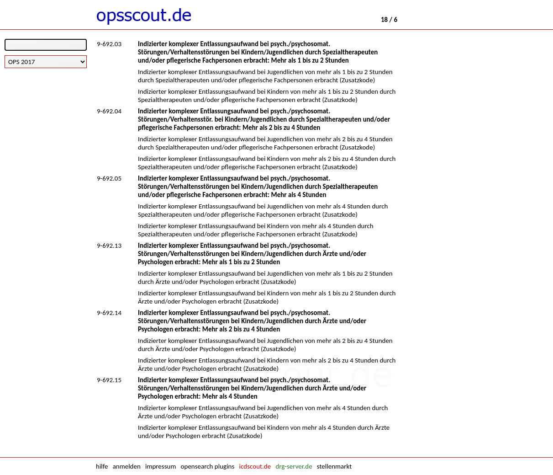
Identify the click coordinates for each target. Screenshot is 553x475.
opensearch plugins (208, 466)
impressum (160, 466)
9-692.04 (109, 111)
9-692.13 (109, 245)
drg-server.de (293, 466)
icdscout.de (255, 466)
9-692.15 (109, 380)
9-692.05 (109, 178)
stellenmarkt (334, 466)
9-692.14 (109, 313)
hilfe (102, 466)
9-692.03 (109, 44)
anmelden (127, 466)
